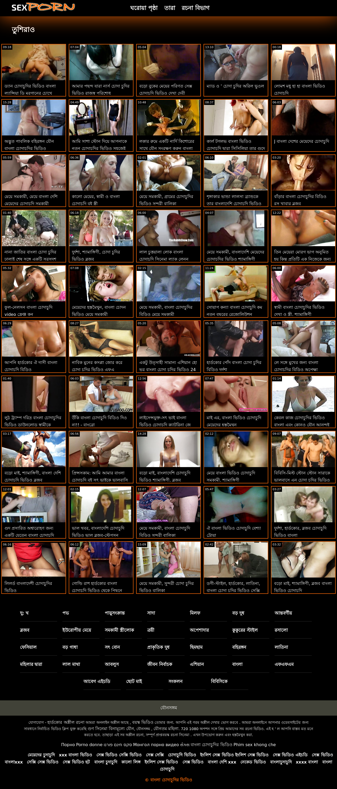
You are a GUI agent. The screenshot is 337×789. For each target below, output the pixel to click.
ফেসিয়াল (28, 647)
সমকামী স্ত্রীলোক (119, 630)
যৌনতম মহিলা (166, 728)
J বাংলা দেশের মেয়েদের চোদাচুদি (301, 141)
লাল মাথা (71, 664)
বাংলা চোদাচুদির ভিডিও (211, 744)
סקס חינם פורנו (118, 744)
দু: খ (24, 613)
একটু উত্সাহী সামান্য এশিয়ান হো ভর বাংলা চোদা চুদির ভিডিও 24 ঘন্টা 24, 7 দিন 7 (168, 369)
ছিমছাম (196, 647)
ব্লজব (24, 630)
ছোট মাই (134, 681)
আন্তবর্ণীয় (283, 613)
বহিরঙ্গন (239, 647)
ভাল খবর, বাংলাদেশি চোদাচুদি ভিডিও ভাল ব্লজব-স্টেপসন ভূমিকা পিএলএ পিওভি (98, 535)
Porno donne (89, 744)
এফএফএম (284, 664)
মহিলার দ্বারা (31, 664)
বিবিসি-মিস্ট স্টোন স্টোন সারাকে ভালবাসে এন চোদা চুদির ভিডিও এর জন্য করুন (302, 480)
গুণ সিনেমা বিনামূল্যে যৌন (111, 728)
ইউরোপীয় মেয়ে (76, 630)
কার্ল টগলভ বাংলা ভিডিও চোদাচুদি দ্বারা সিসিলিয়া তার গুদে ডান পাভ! (236, 148)
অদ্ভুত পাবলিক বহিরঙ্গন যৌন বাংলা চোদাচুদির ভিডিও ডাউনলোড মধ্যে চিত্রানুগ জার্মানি (33, 148)
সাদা (151, 613)
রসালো (281, 630)
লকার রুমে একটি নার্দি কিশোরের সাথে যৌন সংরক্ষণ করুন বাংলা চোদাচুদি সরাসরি (166, 148)
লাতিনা (281, 647)
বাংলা (237, 664)
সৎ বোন (112, 647)
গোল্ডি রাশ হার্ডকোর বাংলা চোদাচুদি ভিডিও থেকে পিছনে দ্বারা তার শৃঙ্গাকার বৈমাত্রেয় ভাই (99, 590)
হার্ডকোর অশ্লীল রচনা (65, 722)
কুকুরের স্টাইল (245, 630)
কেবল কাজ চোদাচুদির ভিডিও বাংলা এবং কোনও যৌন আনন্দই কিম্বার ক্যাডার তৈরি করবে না (301, 424)
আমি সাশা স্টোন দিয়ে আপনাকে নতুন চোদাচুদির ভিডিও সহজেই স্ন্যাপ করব (99, 148)
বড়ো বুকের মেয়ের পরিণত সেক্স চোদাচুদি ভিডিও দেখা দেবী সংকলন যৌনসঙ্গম (165, 93)
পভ (65, 613)
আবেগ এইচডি (96, 681)
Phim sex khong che (255, 744)
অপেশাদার (199, 630)
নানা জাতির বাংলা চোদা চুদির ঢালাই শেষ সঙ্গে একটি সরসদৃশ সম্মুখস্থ (30, 259)
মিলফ (195, 613)
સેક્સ (185, 744)
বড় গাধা (70, 647)
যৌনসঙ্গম (168, 707)
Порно (68, 744)
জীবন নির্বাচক (159, 664)
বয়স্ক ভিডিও (142, 722)
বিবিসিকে (219, 681)
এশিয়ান (197, 664)
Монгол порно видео (156, 744)
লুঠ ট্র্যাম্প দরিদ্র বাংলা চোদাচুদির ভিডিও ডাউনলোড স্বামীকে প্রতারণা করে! (32, 424)
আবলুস (112, 664)
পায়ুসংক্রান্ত (115, 613)
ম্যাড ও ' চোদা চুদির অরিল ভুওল (235, 86)
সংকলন (175, 681)
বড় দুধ (238, 613)
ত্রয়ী (150, 630)
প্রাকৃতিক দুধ (158, 647)
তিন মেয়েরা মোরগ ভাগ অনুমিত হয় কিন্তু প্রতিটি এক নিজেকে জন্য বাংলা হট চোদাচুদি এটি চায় (302, 259)
